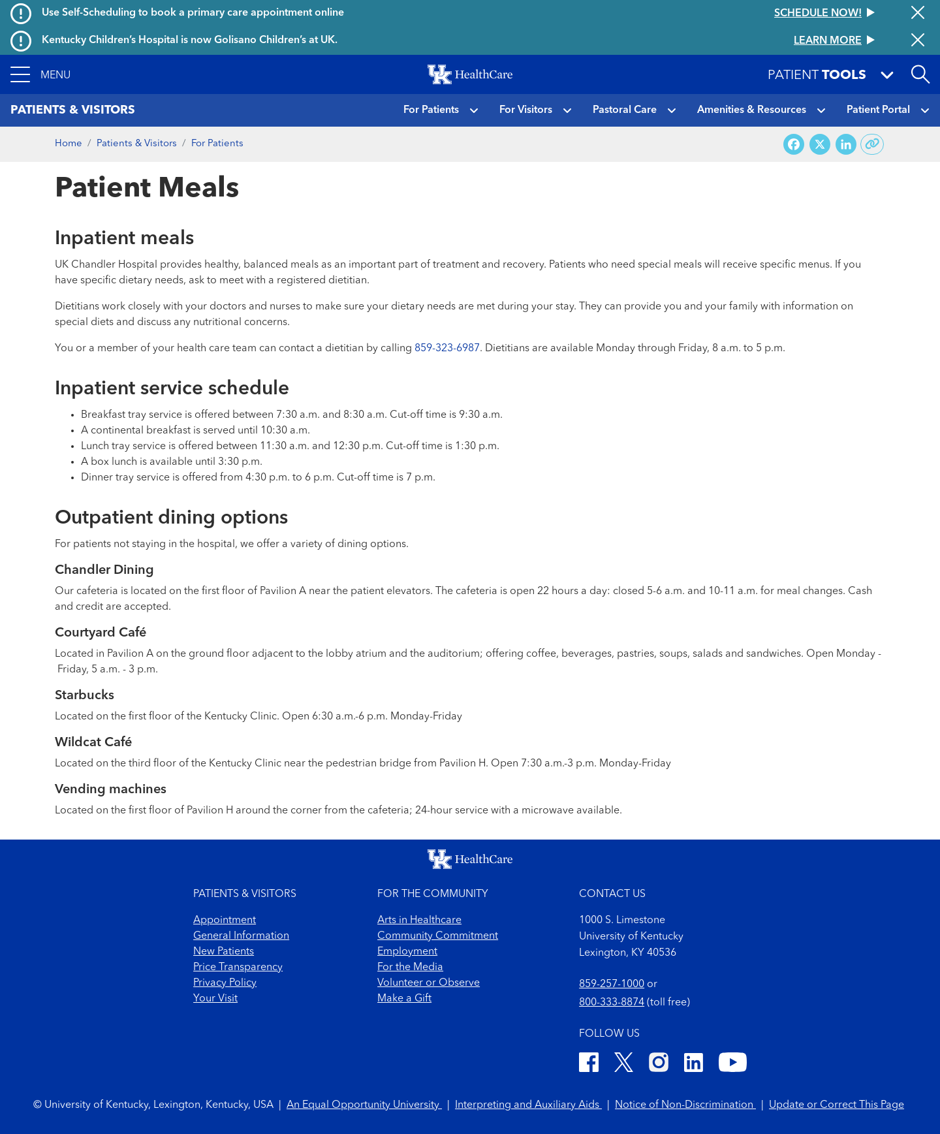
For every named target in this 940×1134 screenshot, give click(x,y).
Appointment (224, 920)
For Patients (431, 110)
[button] (40, 74)
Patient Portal (878, 110)
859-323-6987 (447, 348)
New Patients (223, 952)
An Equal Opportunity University (364, 1105)
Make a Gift (404, 999)
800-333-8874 (611, 1003)
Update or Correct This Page (836, 1105)
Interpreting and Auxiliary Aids (528, 1105)
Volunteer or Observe (428, 983)
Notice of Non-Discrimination (685, 1105)
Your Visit (215, 999)
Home (68, 144)
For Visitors (525, 110)
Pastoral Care (625, 110)
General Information (241, 936)
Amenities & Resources (751, 110)
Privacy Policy (225, 983)
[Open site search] (920, 74)
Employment (407, 952)
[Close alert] (918, 13)
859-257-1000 (611, 984)
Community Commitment (437, 936)
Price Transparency (238, 967)
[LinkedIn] (693, 1064)
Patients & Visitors (137, 144)
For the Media (410, 967)
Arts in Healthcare (419, 920)
